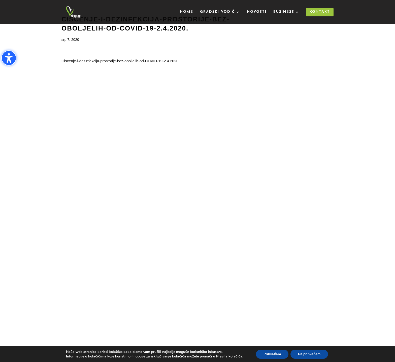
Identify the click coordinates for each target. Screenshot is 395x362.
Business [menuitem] (283, 12)
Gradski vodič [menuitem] (217, 12)
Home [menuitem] (186, 12)
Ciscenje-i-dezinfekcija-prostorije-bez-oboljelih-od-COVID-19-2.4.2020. (120, 61)
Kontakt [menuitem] (320, 12)
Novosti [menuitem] (257, 12)
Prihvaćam (272, 354)
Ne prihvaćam (309, 354)
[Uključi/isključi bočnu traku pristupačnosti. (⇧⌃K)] (8, 58)
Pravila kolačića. (229, 356)
